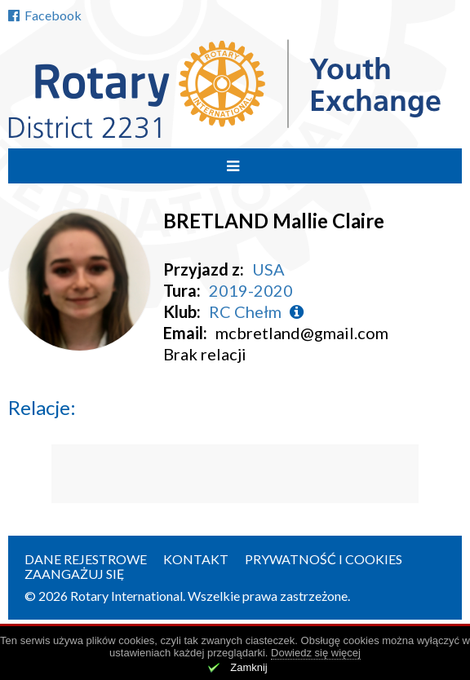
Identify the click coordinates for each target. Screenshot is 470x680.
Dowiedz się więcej (316, 653)
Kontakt (195, 559)
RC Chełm (245, 311)
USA (268, 269)
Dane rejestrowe (85, 559)
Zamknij (249, 667)
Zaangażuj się (74, 573)
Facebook (45, 15)
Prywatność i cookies (323, 559)
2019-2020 (251, 290)
